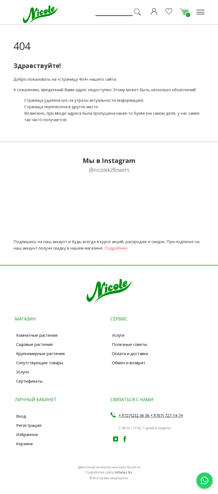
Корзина (24, 443)
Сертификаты (29, 381)
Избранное (27, 434)
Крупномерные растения (40, 353)
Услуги (22, 371)
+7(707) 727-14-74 (166, 415)
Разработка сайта (109, 472)
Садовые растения (34, 344)
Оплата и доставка (130, 353)
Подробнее (116, 248)
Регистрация (28, 425)
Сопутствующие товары (39, 362)
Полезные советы (129, 344)
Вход (21, 416)
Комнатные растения (36, 335)
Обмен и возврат (128, 362)
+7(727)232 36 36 (134, 415)
